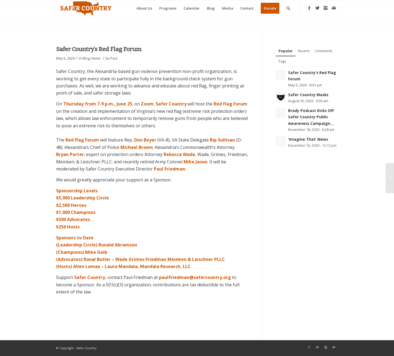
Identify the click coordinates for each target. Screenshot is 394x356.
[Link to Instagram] (325, 8)
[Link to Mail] (334, 8)
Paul (113, 58)
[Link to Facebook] (309, 8)
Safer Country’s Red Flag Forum (99, 49)
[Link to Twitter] (317, 8)
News (96, 58)
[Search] (288, 8)
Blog (86, 58)
